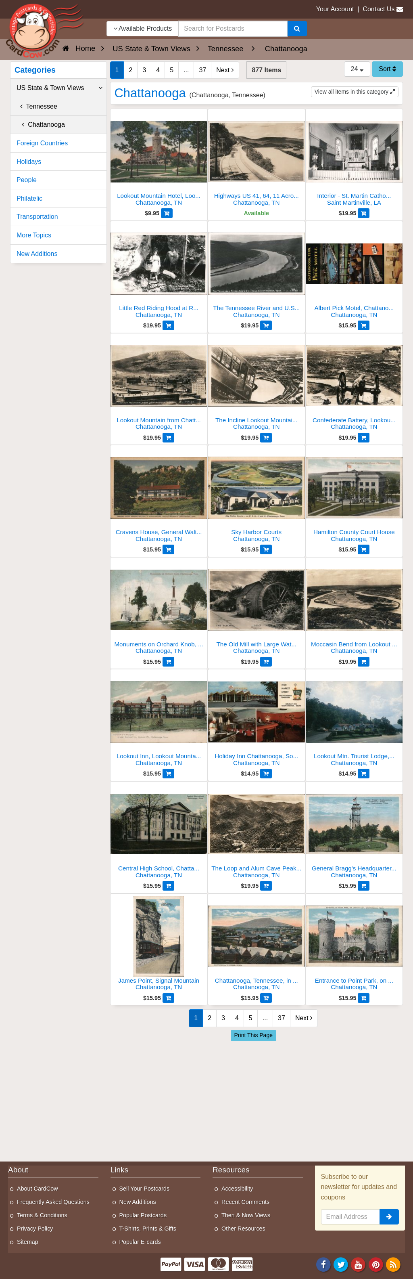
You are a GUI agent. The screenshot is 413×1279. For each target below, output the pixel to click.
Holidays (29, 161)
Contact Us (378, 9)
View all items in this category (355, 91)
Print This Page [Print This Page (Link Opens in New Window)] (253, 1035)
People (27, 179)
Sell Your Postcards (144, 1188)
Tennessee (37, 106)
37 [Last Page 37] (202, 70)
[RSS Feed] (393, 1264)
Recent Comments (245, 1202)
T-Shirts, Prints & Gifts (148, 1228)
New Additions (37, 253)
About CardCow (37, 1188)
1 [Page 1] (117, 70)
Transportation (37, 216)
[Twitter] (340, 1264)
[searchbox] (232, 29)
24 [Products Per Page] (357, 68)
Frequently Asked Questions (53, 1202)
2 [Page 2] (130, 70)
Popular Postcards (143, 1215)
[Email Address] (350, 1216)
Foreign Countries (42, 143)
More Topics (34, 235)
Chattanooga (41, 124)
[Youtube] (358, 1264)
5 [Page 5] (171, 70)
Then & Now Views (245, 1215)
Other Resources (243, 1228)
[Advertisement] (256, 1099)
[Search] (297, 28)
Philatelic (29, 198)
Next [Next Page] (225, 70)
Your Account (335, 9)
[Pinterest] (375, 1264)
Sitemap (27, 1242)
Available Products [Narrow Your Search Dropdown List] (142, 28)
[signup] (389, 1216)
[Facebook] (323, 1264)
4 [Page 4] (158, 70)
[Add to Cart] (167, 213)
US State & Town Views (59, 88)
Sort (387, 68)
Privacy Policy (35, 1228)
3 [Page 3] (144, 70)
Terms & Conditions (42, 1215)
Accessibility (237, 1188)
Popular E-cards (140, 1242)
